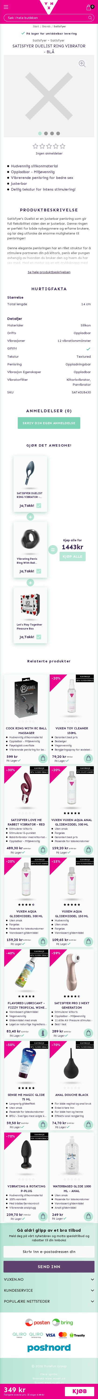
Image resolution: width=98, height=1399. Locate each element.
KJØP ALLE (72, 556)
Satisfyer (60, 26)
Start (36, 26)
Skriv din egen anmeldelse (49, 423)
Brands (46, 26)
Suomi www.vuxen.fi (49, 1382)
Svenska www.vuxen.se (49, 1378)
